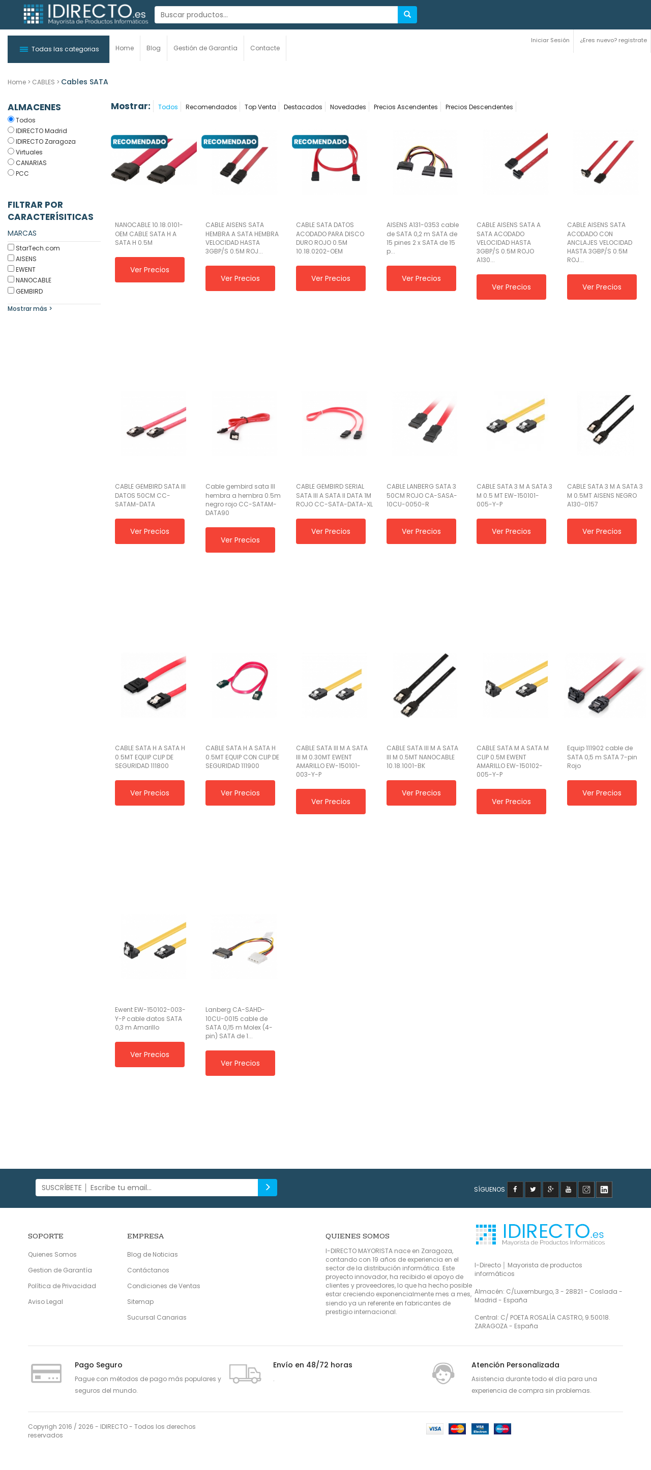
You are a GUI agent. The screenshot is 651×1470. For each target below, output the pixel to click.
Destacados (303, 107)
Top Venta (260, 107)
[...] (276, 14)
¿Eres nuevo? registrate (613, 40)
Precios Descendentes (479, 107)
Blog (153, 48)
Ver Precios (149, 270)
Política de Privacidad (62, 1286)
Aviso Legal (45, 1301)
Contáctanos (148, 1270)
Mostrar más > (30, 308)
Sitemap (140, 1301)
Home (124, 48)
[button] (58, 49)
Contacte (265, 48)
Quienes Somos (52, 1254)
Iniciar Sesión (550, 40)
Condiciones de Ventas (163, 1286)
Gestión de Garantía (205, 48)
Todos (168, 107)
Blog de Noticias (152, 1254)
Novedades (348, 107)
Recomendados (211, 107)
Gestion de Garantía (60, 1270)
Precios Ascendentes (406, 107)
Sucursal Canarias (157, 1317)
